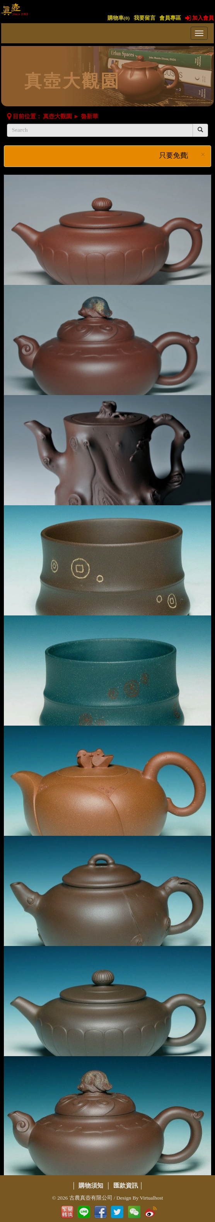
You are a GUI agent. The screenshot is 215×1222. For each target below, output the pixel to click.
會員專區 (170, 18)
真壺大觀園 (57, 116)
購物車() (119, 18)
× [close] (203, 155)
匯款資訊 (125, 1185)
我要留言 (144, 18)
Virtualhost (151, 1198)
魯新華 (89, 116)
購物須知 (90, 1185)
